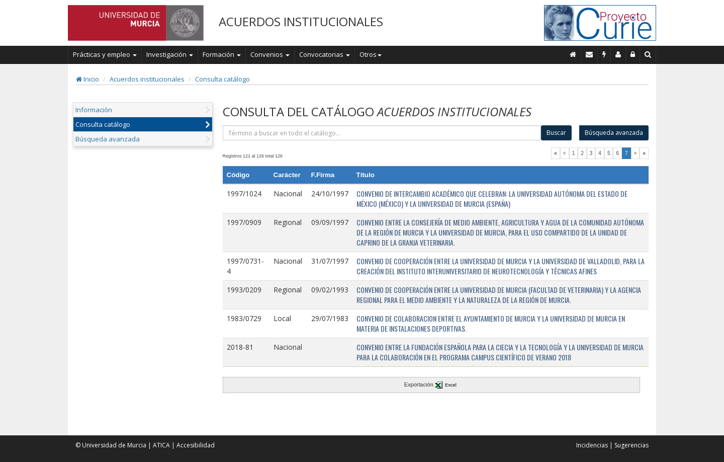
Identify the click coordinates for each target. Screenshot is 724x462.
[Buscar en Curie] (648, 54)
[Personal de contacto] (618, 54)
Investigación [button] (169, 54)
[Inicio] (573, 54)
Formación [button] (222, 54)
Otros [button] (370, 54)
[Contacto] (589, 54)
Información (93, 109)
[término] (382, 132)
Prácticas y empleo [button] (105, 54)
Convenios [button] (270, 54)
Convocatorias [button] (324, 54)
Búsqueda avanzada (107, 138)
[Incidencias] (604, 54)
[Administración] (633, 54)
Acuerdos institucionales (147, 79)
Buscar (556, 132)
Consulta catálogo (222, 79)
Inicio (87, 79)
